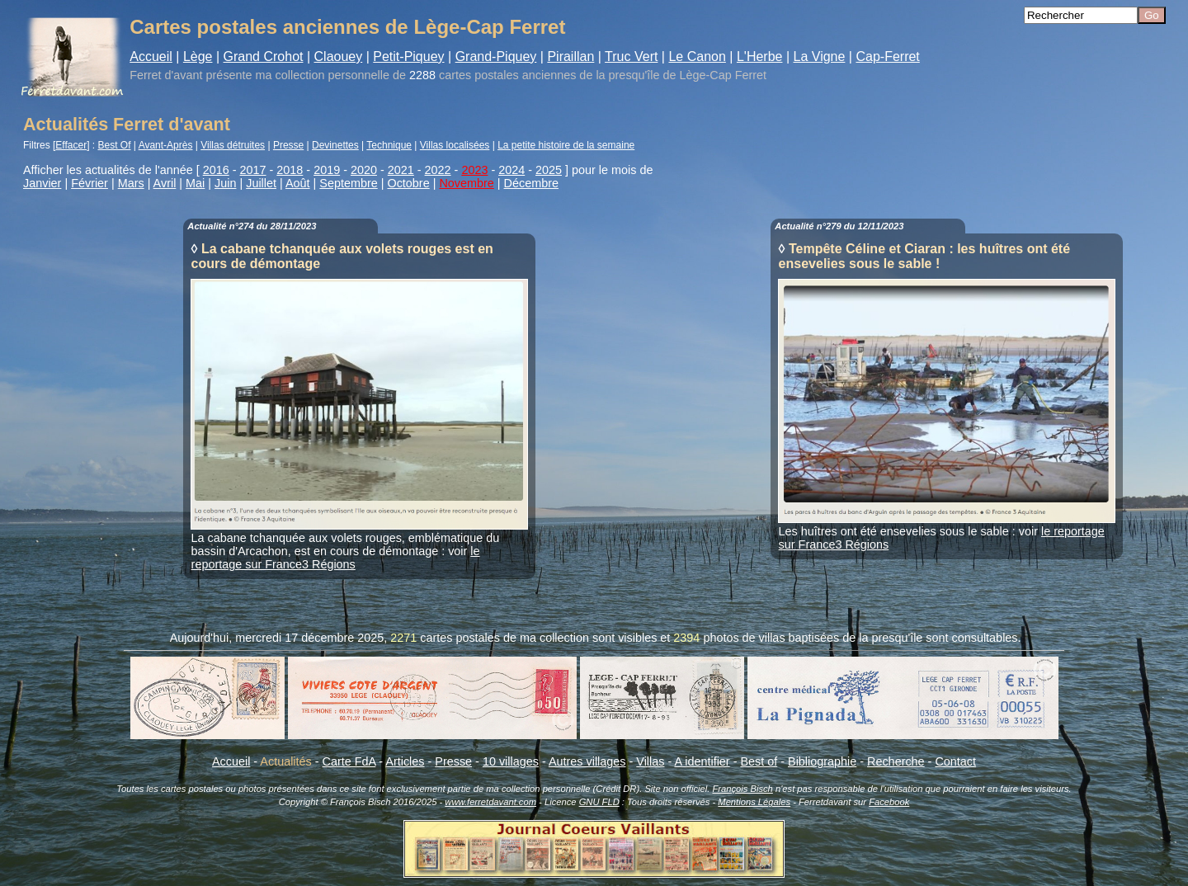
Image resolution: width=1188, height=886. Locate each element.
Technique (389, 145)
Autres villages (587, 761)
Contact (955, 761)
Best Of (114, 145)
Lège (198, 56)
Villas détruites (232, 145)
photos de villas (744, 637)
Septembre (348, 183)
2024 (511, 170)
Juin (225, 183)
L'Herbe (760, 56)
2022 (438, 170)
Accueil (151, 56)
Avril (165, 183)
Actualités (285, 761)
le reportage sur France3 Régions (335, 557)
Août (297, 183)
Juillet (261, 183)
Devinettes (335, 145)
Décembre (531, 183)
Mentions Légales (754, 802)
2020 (364, 170)
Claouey (338, 56)
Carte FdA (349, 761)
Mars (131, 183)
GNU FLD (599, 802)
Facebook (889, 802)
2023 (474, 170)
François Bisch (742, 789)
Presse (288, 145)
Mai (195, 183)
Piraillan (570, 56)
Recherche (896, 761)
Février (89, 183)
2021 (401, 170)
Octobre (408, 183)
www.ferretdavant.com (490, 802)
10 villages (511, 761)
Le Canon (696, 56)
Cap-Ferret (887, 56)
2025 (548, 170)
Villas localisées (455, 145)
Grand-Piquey (496, 56)
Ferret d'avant (166, 75)
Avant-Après (166, 145)
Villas (650, 761)
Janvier (42, 183)
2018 (289, 170)
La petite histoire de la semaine (565, 145)
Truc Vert (631, 56)
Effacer (71, 145)
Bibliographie (822, 761)
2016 (216, 170)
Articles (404, 761)
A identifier (701, 761)
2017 (253, 170)
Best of (758, 761)
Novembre (466, 183)
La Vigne (820, 56)
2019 (327, 170)
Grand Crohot (264, 56)
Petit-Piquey (408, 56)
